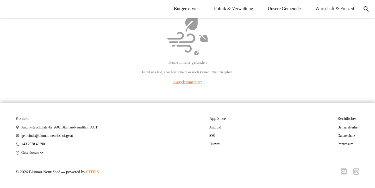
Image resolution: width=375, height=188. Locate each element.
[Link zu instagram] (356, 173)
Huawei (214, 144)
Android (215, 127)
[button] (32, 153)
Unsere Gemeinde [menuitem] (284, 8)
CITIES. (93, 172)
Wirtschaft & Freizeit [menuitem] (334, 8)
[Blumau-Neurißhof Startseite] (7, 9)
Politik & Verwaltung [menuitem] (233, 8)
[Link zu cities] (344, 173)
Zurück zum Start (187, 82)
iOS (212, 136)
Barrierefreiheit (348, 127)
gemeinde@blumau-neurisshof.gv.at (47, 136)
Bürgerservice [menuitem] (186, 8)
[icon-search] (366, 8)
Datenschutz (346, 136)
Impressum (345, 144)
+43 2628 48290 (33, 144)
